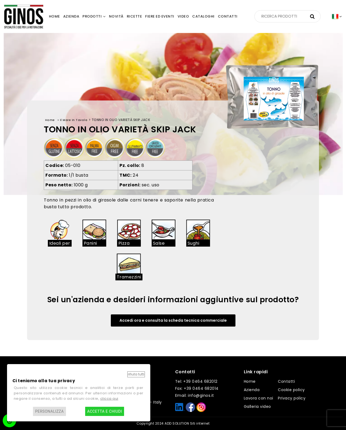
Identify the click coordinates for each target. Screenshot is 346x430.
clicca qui (109, 398)
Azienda (252, 389)
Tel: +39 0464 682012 (196, 381)
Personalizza (49, 411)
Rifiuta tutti (136, 374)
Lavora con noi (258, 398)
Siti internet (200, 423)
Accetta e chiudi (104, 411)
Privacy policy (291, 398)
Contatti (286, 381)
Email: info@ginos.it (194, 395)
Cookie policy (291, 389)
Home (250, 381)
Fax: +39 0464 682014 (197, 388)
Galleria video (257, 406)
